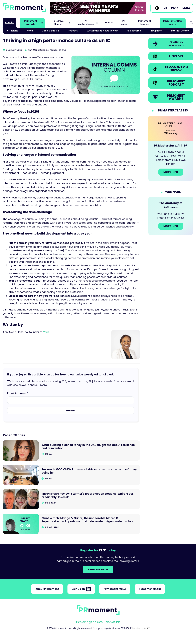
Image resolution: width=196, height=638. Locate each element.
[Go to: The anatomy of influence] (171, 216)
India (175, 8)
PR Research (134, 30)
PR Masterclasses (85, 22)
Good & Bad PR (50, 30)
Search (191, 23)
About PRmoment (47, 589)
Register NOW (98, 569)
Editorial (9, 22)
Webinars (173, 192)
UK (165, 8)
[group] (98, 8)
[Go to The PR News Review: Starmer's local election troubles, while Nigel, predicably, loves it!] (71, 499)
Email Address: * (17, 393)
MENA (186, 8)
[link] (98, 8)
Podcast (73, 30)
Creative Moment (59, 22)
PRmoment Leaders (144, 22)
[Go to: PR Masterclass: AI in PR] (171, 148)
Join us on (81, 588)
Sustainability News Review (102, 30)
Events (109, 22)
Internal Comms (180, 30)
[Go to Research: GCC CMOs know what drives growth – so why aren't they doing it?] (71, 475)
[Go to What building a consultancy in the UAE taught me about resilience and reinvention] (71, 450)
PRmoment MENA (115, 589)
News (30, 30)
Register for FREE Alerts (172, 22)
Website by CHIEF (140, 628)
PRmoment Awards (30, 22)
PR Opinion (156, 30)
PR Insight (12, 30)
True (46, 332)
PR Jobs (124, 22)
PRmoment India (150, 589)
